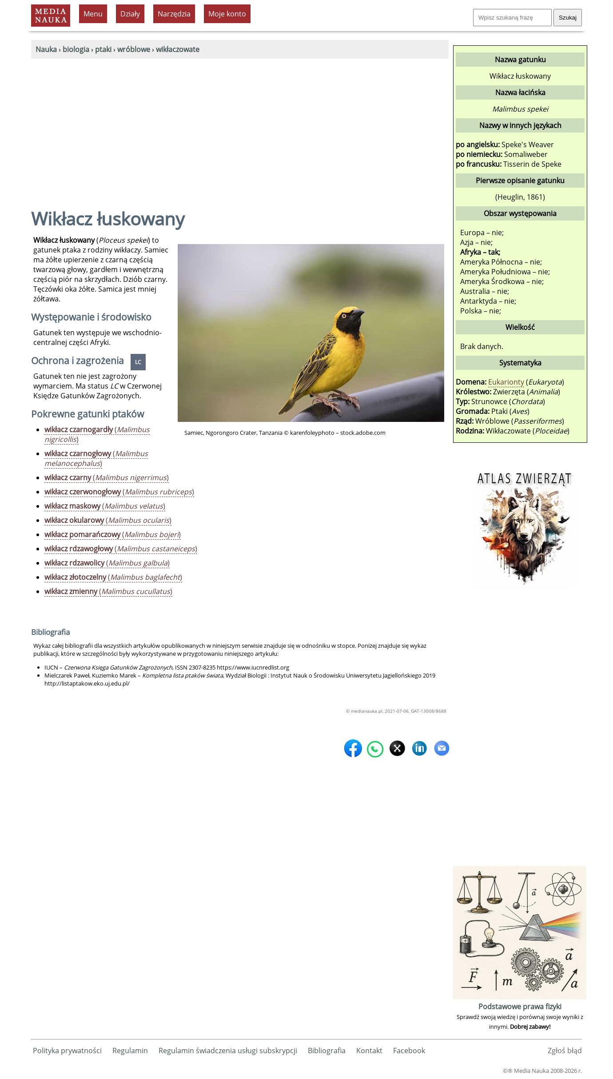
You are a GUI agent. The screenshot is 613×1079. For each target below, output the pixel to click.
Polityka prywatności (67, 1050)
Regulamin (130, 1050)
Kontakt (369, 1050)
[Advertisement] (240, 125)
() (97, 434)
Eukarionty (506, 382)
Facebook (409, 1050)
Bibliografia (327, 1050)
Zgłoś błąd (565, 1050)
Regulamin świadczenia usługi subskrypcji (228, 1050)
